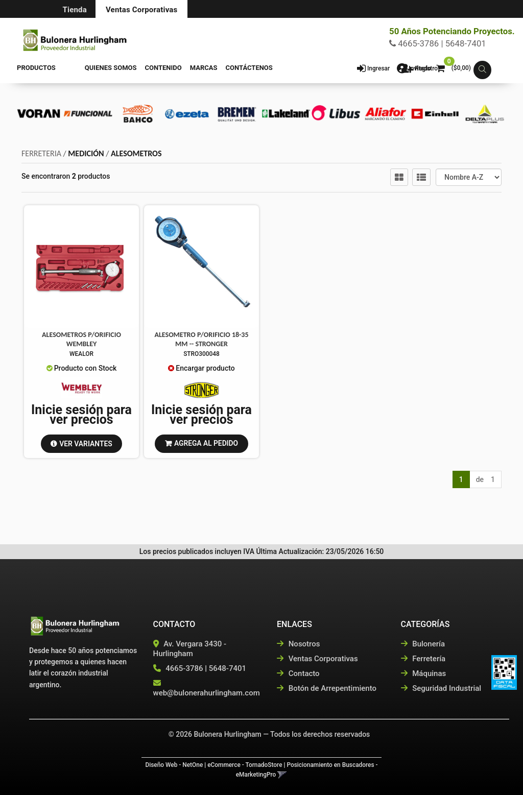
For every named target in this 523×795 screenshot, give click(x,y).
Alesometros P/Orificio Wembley (81, 339)
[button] (482, 70)
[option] (38, 114)
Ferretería (423, 658)
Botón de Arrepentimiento (326, 688)
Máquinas (423, 673)
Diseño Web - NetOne (174, 764)
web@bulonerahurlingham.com (206, 692)
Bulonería (423, 643)
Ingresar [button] (378, 68)
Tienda (75, 9)
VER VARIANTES (85, 443)
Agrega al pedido (206, 443)
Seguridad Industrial (441, 688)
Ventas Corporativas (142, 9)
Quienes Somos (90, 67)
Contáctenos (228, 67)
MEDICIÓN (86, 153)
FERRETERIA (41, 153)
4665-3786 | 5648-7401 (437, 43)
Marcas (183, 67)
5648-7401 (227, 668)
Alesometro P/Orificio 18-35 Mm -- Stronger (201, 339)
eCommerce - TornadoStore (244, 764)
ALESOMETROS (136, 153)
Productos (36, 67)
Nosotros (298, 643)
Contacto (298, 673)
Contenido (142, 67)
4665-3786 (184, 668)
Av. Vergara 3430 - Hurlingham (190, 648)
